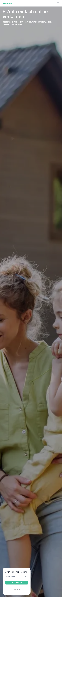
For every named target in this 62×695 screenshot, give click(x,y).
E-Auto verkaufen (16, 583)
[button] (57, 3)
